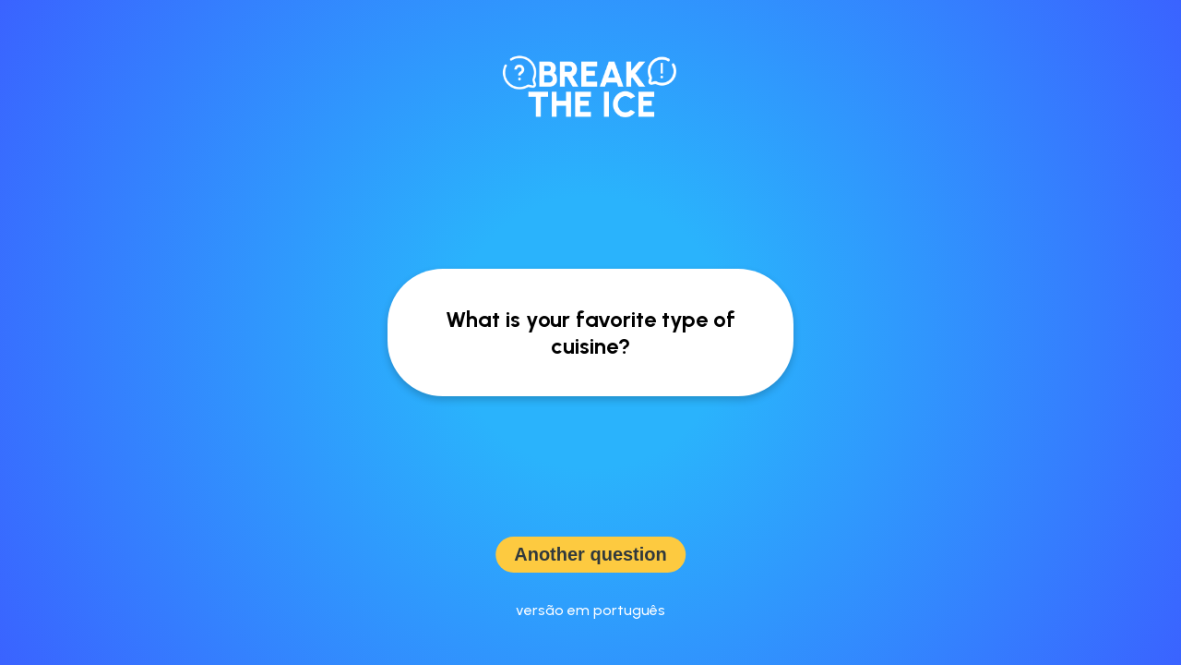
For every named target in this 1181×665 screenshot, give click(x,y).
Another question (590, 554)
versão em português (590, 610)
